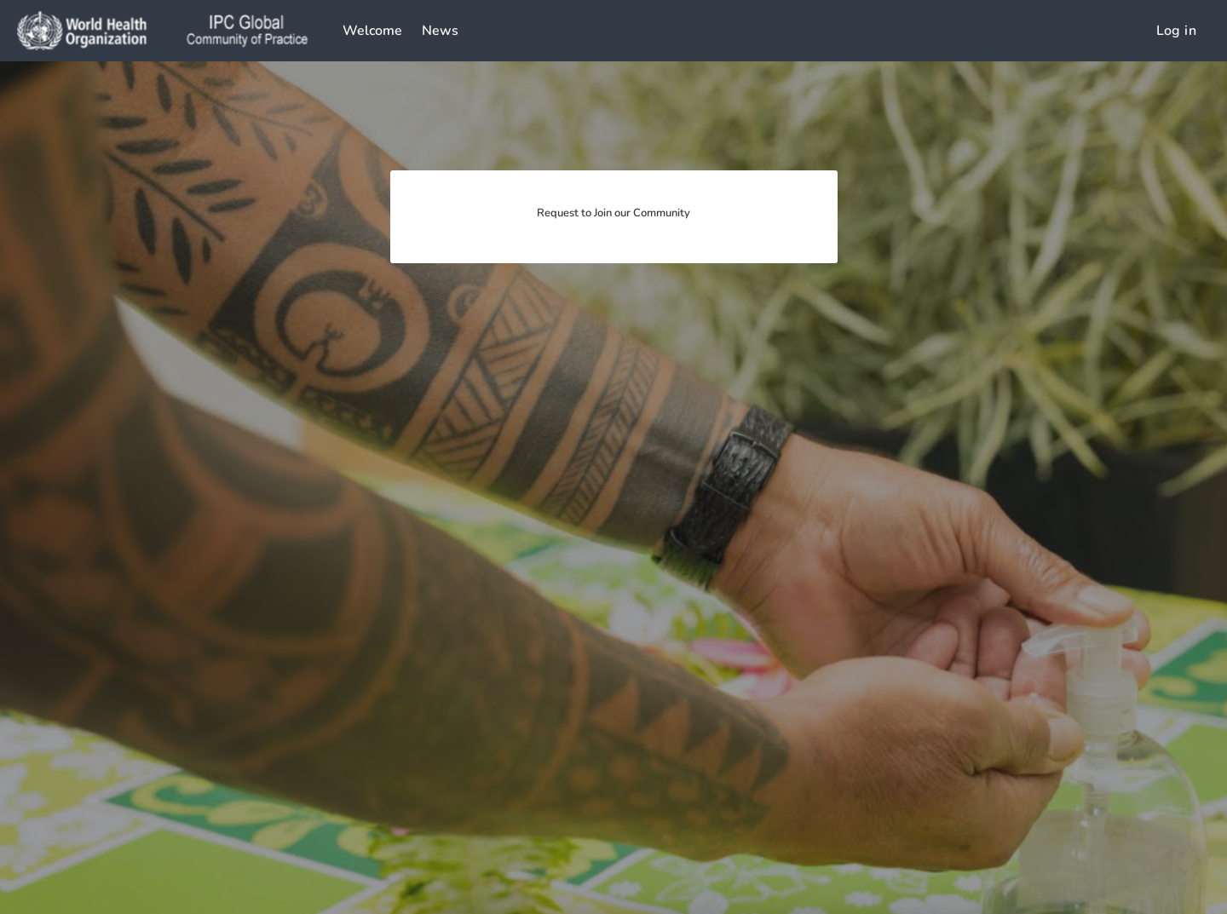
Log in (1176, 30)
